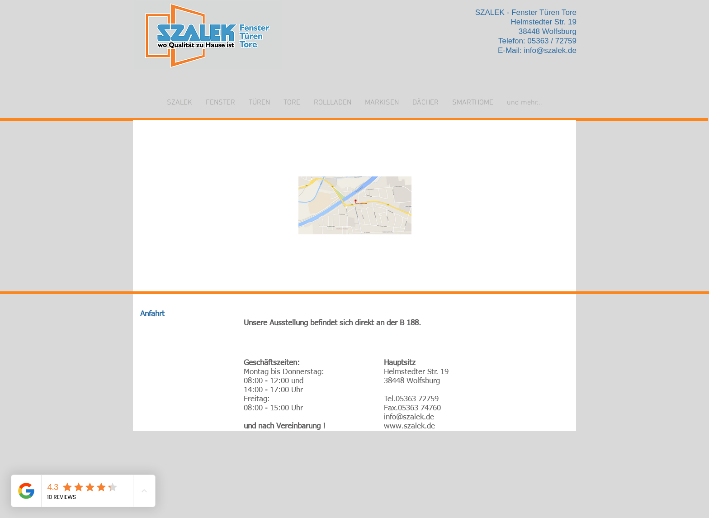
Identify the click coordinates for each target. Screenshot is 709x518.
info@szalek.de (550, 50)
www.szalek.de (409, 426)
